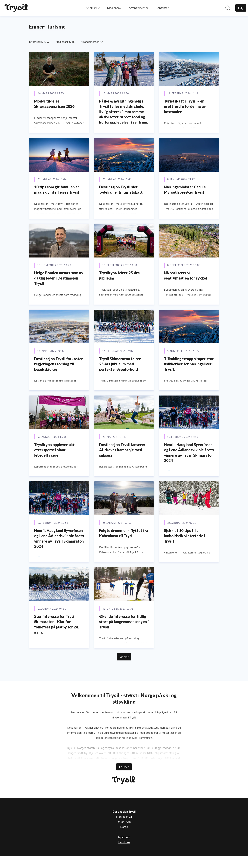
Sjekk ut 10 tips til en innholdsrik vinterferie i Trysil (184, 535)
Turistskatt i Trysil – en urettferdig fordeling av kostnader (185, 106)
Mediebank (114, 8)
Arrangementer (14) (92, 42)
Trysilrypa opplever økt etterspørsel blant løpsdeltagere (54, 449)
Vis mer (124, 657)
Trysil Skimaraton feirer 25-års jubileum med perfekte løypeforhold (120, 364)
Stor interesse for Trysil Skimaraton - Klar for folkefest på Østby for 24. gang (56, 624)
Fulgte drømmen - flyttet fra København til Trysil (123, 533)
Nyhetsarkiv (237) (39, 42)
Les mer (124, 767)
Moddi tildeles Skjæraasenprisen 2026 (54, 104)
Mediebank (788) (66, 42)
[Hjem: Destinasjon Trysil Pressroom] (16, 8)
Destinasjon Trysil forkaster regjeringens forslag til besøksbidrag (58, 364)
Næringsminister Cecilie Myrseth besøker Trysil (185, 190)
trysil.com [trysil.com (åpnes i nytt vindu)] (124, 837)
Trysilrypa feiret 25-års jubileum (119, 275)
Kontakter (162, 8)
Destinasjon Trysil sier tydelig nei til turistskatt (121, 190)
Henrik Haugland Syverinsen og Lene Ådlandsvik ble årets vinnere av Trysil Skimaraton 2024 (189, 452)
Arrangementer (138, 8)
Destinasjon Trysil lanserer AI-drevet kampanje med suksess (122, 449)
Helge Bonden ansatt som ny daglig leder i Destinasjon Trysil (58, 278)
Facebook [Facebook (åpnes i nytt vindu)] (124, 842)
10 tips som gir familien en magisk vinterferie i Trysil (57, 190)
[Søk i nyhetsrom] (227, 7)
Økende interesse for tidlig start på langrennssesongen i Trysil (124, 621)
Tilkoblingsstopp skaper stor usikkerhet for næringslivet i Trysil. (189, 364)
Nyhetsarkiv (91, 8)
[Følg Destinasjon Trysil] (240, 8)
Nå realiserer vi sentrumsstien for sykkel (185, 275)
